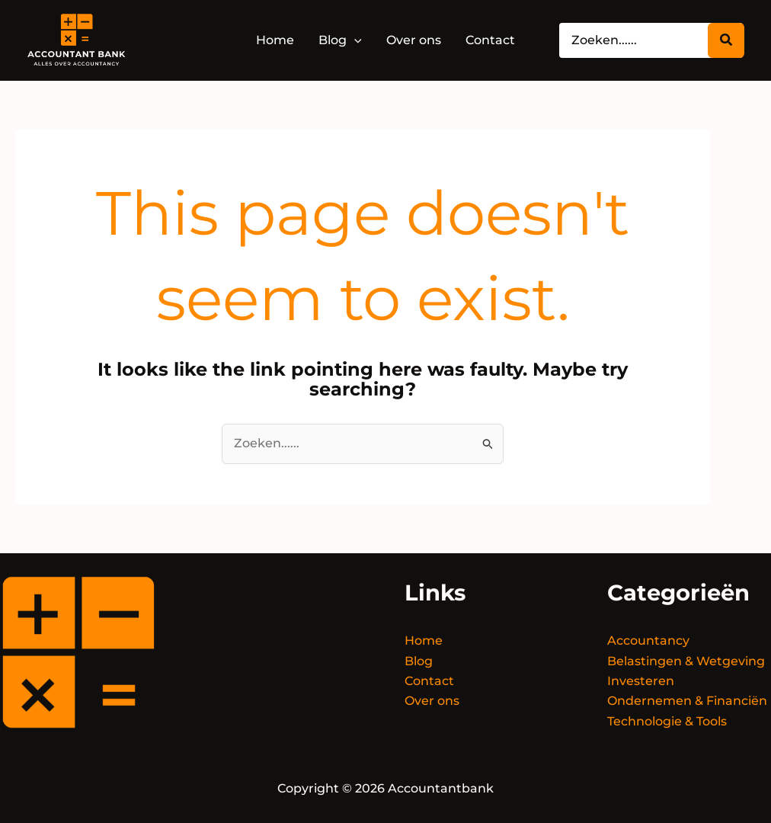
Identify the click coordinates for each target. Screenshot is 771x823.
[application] (354, 40)
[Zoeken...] (726, 40)
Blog (419, 661)
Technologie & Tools (667, 721)
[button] (340, 40)
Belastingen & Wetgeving (686, 661)
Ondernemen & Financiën (687, 700)
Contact (429, 681)
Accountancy (648, 640)
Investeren (640, 681)
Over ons (432, 700)
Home (424, 640)
